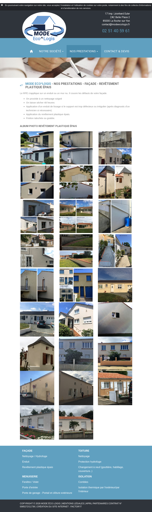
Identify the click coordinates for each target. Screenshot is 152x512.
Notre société (51, 51)
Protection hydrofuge (89, 461)
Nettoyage (84, 456)
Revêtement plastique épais (37, 467)
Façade (27, 450)
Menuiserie (30, 476)
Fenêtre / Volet (30, 482)
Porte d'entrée (30, 487)
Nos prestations (84, 51)
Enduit (25, 461)
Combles (83, 482)
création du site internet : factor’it (59, 506)
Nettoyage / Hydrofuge (34, 456)
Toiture (83, 450)
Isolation (85, 476)
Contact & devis (116, 51)
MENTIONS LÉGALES (73, 503)
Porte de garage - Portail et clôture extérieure (47, 493)
